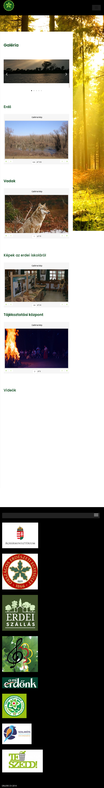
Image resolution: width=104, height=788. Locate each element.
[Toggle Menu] (96, 515)
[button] (31, 90)
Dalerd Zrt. (13, 13)
